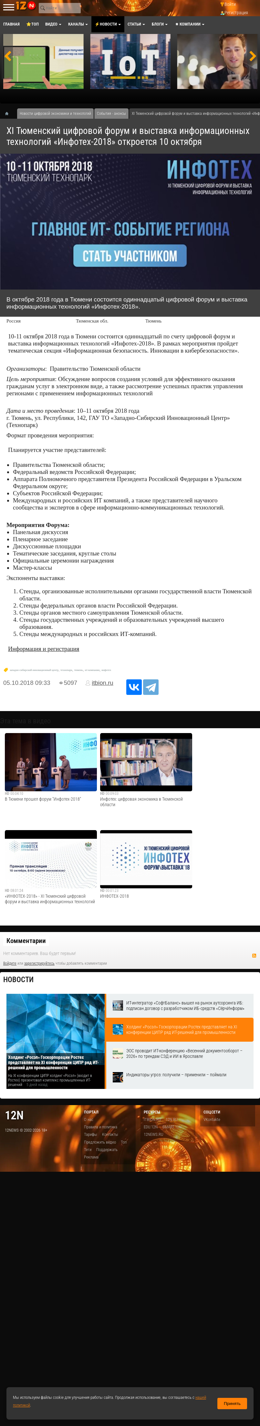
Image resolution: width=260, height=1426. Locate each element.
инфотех (106, 670)
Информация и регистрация (43, 648)
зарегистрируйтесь (39, 963)
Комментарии (26, 941)
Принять (232, 1403)
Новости (18, 979)
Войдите (9, 963)
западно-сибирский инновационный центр (34, 670)
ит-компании (92, 670)
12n (14, 1115)
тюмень (78, 670)
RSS (254, 955)
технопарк (66, 670)
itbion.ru (102, 682)
